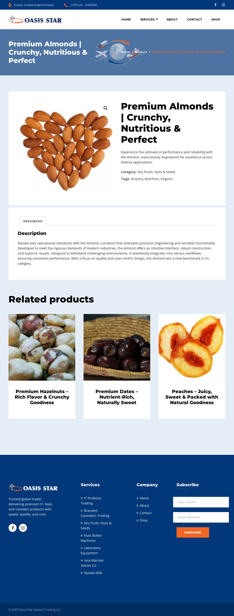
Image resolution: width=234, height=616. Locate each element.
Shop (215, 19)
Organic (167, 179)
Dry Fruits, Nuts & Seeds (156, 172)
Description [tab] (32, 221)
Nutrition (152, 179)
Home (126, 19)
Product (141, 52)
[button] (106, 108)
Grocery (137, 179)
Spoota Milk (93, 573)
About (172, 19)
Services (147, 19)
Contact (194, 19)
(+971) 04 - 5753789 (84, 5)
